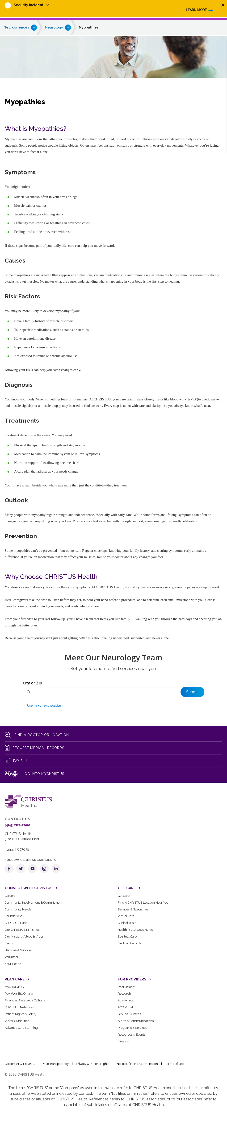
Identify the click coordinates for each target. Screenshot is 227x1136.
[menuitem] (32, 5)
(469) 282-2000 (17, 825)
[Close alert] (223, 5)
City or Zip (32, 683)
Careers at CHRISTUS (19, 1064)
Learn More (196, 10)
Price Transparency (55, 1064)
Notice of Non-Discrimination (137, 1064)
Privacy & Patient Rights (92, 1064)
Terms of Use (174, 1064)
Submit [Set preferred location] (192, 692)
